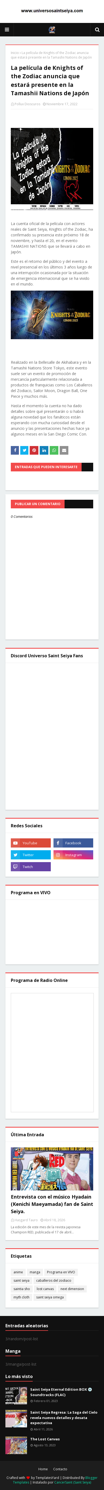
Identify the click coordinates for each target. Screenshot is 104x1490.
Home (43, 1469)
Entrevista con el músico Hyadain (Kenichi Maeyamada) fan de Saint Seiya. (52, 1204)
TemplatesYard (47, 1477)
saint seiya (21, 1280)
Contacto (60, 1469)
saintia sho (22, 1289)
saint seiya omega (50, 1297)
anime (18, 1272)
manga (35, 1272)
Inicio (15, 52)
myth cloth (21, 1297)
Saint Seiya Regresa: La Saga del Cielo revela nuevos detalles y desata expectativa (64, 1417)
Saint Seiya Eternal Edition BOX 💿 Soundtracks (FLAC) (61, 1392)
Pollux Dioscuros (27, 104)
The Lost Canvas (45, 1439)
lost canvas (45, 1289)
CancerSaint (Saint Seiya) (72, 1482)
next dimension (72, 1289)
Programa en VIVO (61, 1272)
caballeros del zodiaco (53, 1280)
